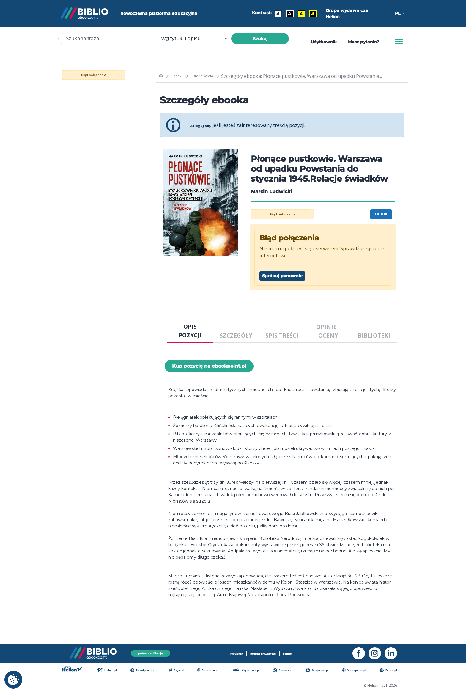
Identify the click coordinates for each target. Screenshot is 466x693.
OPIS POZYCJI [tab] (190, 330)
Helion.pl (113, 670)
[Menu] (399, 42)
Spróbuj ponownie (282, 275)
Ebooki (181, 76)
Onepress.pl (322, 670)
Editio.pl (393, 670)
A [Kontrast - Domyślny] (275, 13)
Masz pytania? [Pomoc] (363, 42)
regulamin (222, 652)
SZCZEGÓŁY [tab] (236, 335)
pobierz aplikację (150, 652)
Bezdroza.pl (211, 670)
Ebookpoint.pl (149, 670)
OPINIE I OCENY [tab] (328, 331)
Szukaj (260, 38)
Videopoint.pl (359, 670)
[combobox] (198, 38)
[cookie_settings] (13, 680)
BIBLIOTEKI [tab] (374, 335)
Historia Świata (214, 76)
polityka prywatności (265, 652)
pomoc (303, 652)
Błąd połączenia (102, 75)
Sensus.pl (288, 670)
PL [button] (398, 13)
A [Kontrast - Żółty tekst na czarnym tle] (310, 13)
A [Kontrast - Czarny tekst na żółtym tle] (298, 13)
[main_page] (162, 76)
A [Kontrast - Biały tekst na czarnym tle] (287, 13)
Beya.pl (182, 670)
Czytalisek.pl (250, 670)
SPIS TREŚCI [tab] (281, 335)
